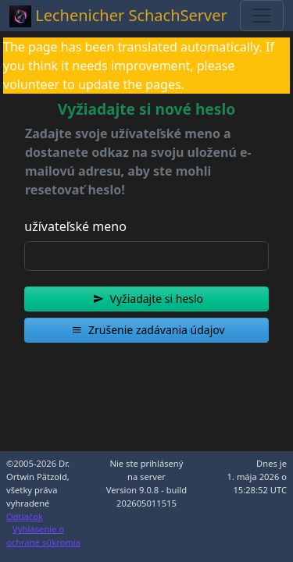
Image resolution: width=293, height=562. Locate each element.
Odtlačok (24, 516)
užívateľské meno (75, 226)
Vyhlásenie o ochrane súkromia (43, 535)
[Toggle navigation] (262, 15)
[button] (146, 298)
